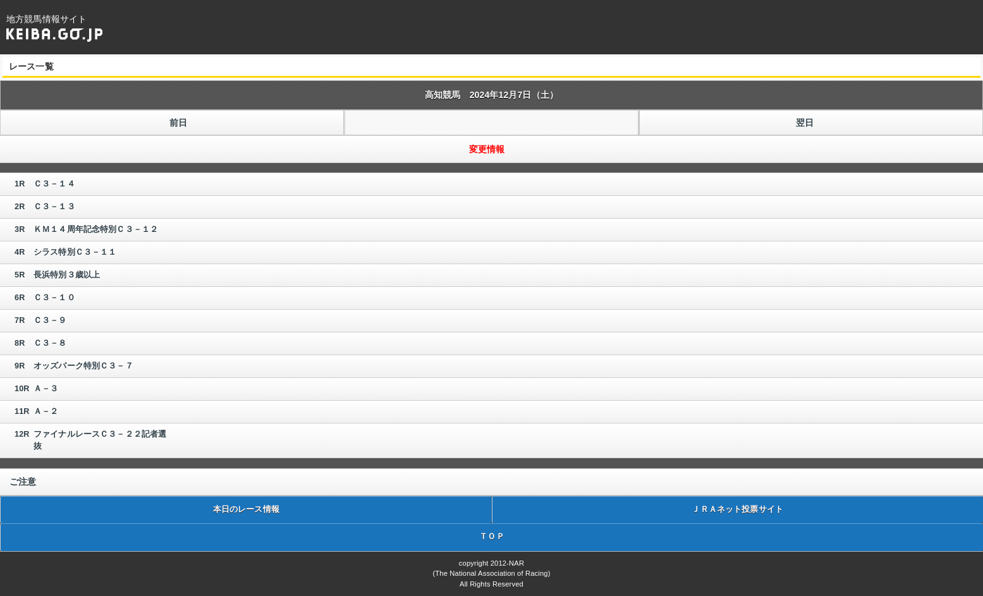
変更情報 (487, 149)
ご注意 (22, 482)
